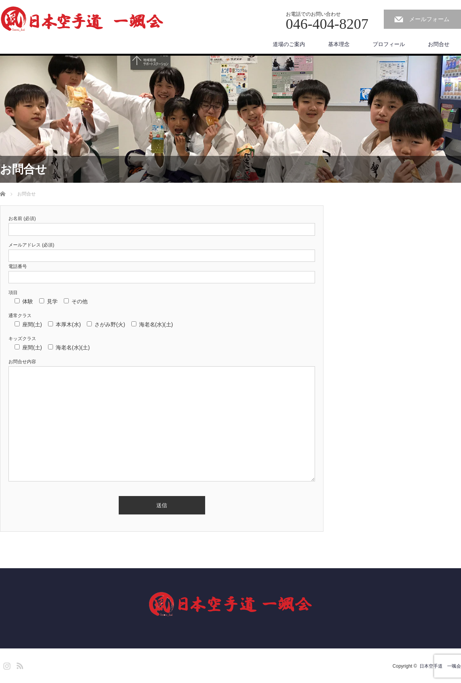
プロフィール (389, 44)
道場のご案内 (289, 44)
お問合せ (438, 44)
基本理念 (339, 44)
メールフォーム (429, 19)
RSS (19, 664)
